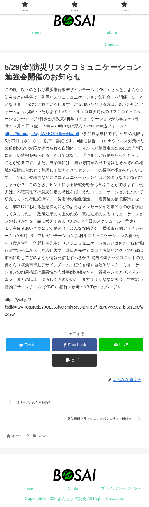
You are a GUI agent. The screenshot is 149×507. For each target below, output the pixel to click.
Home (27, 488)
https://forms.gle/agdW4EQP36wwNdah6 (42, 133)
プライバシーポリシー (121, 488)
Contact (74, 488)
